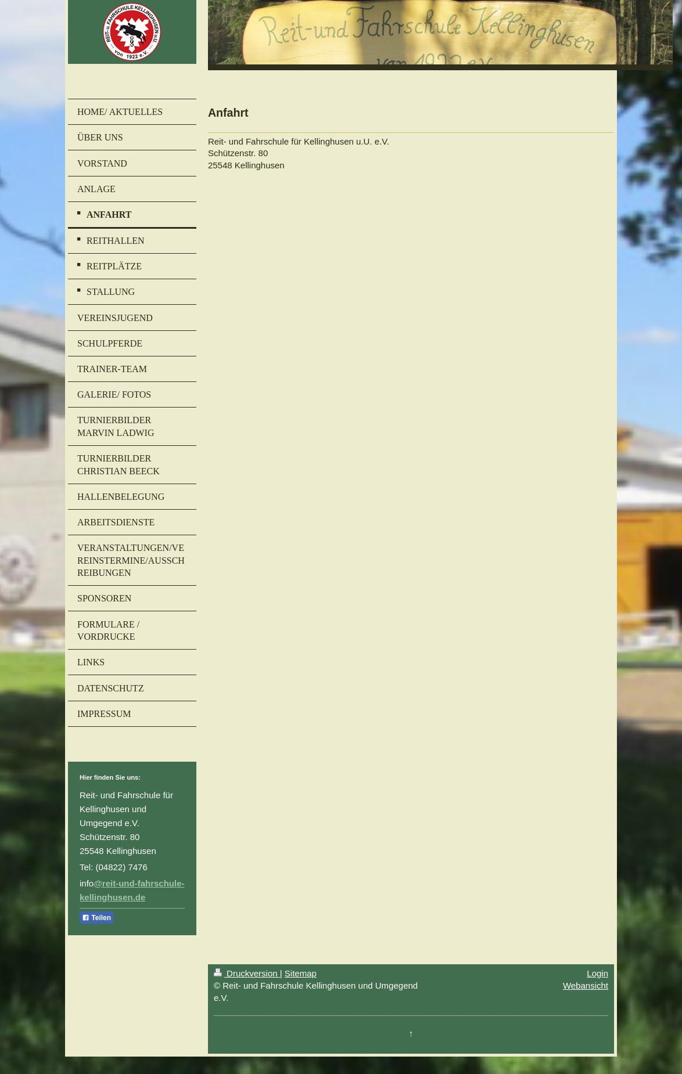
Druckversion (247, 973)
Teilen (96, 918)
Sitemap (301, 973)
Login (597, 973)
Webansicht (585, 985)
